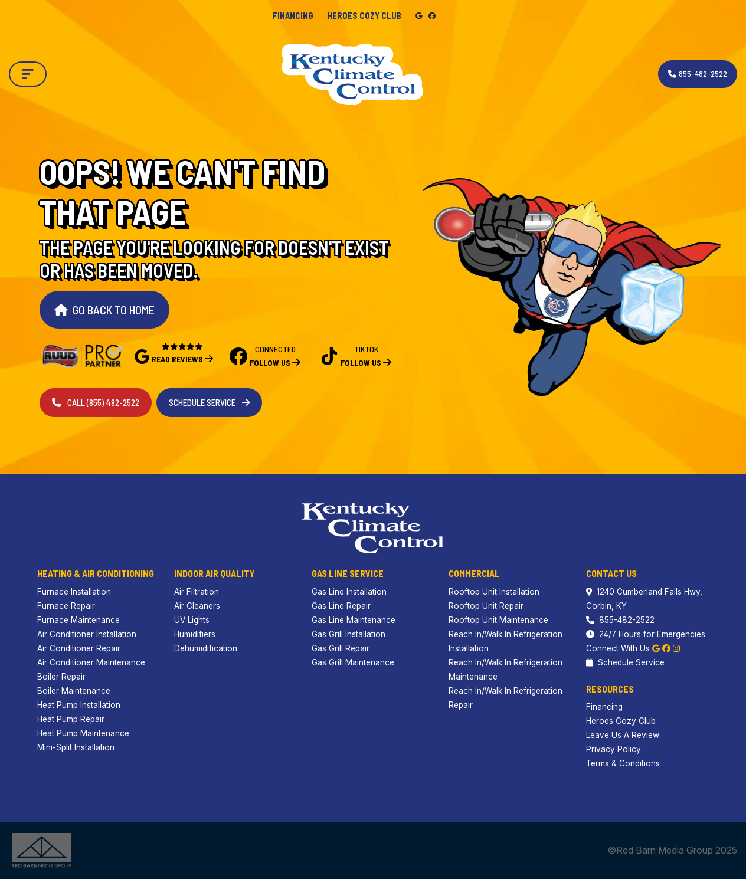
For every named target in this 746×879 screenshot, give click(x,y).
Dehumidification (205, 648)
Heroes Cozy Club (364, 16)
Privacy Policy (613, 749)
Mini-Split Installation (75, 747)
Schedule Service (209, 402)
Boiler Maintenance (73, 691)
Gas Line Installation (349, 591)
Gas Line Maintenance (353, 620)
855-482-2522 (620, 620)
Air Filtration (196, 591)
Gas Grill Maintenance (353, 662)
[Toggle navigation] (28, 74)
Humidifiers (194, 634)
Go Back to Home (104, 310)
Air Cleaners (197, 606)
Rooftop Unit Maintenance (498, 620)
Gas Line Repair (341, 606)
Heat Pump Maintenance (83, 733)
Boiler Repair (61, 676)
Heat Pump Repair (70, 719)
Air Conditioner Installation (86, 634)
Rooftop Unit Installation (494, 591)
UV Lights (192, 620)
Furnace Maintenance (78, 620)
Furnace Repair (66, 606)
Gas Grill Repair (340, 648)
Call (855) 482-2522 (95, 402)
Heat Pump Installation (78, 705)
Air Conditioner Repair (78, 648)
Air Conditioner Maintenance (91, 662)
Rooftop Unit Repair (486, 606)
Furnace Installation (74, 591)
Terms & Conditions (623, 763)
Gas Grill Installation (348, 634)
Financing (293, 16)
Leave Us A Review (622, 735)
